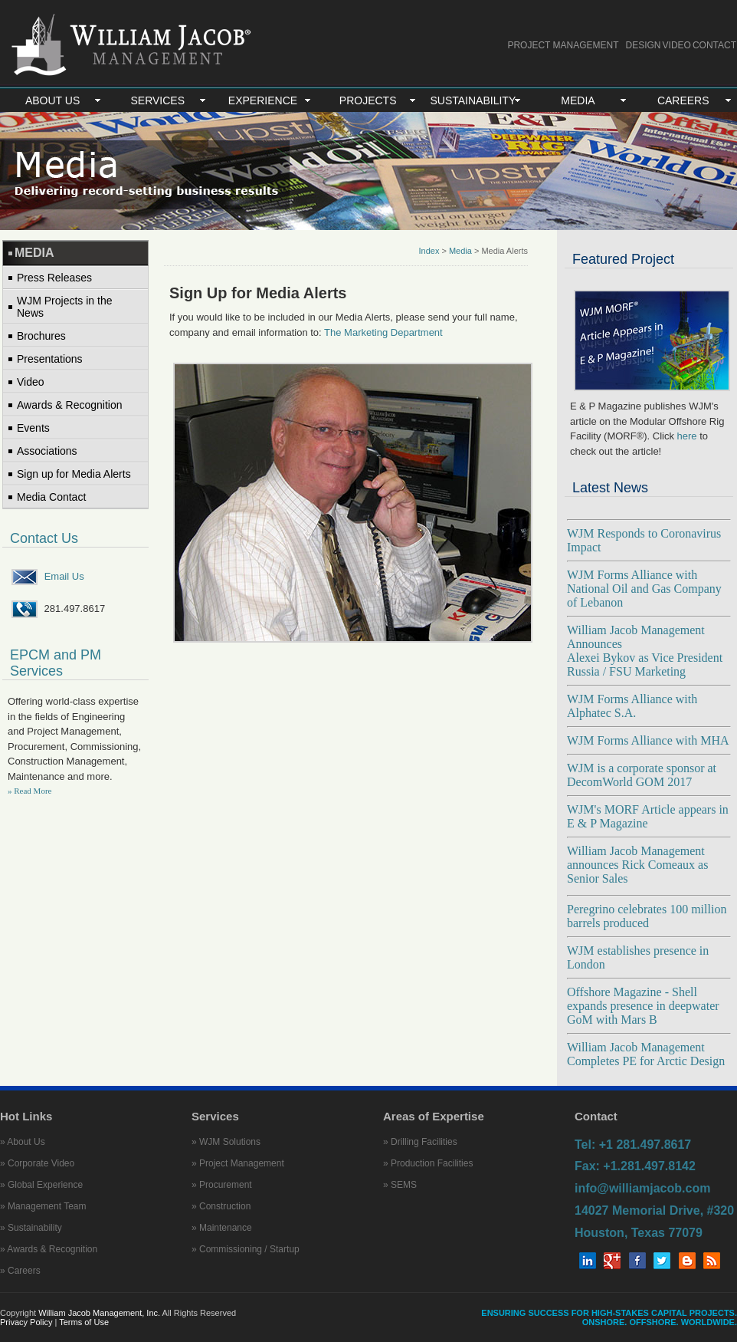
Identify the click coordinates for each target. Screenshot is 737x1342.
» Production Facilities (428, 1163)
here (687, 436)
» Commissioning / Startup (246, 1249)
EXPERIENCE (262, 100)
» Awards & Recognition (48, 1249)
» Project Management (238, 1163)
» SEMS (400, 1184)
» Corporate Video (37, 1163)
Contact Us (44, 538)
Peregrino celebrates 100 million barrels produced (646, 916)
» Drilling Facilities (420, 1141)
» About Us (22, 1141)
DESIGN (643, 45)
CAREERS (683, 100)
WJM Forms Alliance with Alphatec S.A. (632, 705)
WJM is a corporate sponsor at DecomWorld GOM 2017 (641, 774)
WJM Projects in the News (64, 306)
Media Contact (51, 497)
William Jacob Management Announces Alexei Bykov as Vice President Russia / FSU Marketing (644, 650)
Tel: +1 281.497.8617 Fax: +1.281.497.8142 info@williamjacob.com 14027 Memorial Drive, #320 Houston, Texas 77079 (654, 1188)
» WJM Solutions (226, 1141)
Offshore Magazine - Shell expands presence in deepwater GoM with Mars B (643, 1005)
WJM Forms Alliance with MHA (648, 740)
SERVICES (158, 100)
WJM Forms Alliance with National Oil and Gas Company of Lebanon (644, 588)
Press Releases (54, 277)
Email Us (64, 576)
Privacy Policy (27, 1322)
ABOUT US (52, 100)
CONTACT (714, 45)
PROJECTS (368, 100)
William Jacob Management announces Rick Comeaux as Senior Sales (637, 864)
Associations (47, 451)
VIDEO (677, 45)
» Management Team (43, 1206)
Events (33, 428)
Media (460, 250)
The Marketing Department (383, 332)
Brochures (41, 336)
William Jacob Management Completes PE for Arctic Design (646, 1054)
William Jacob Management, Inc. (99, 1312)
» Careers (20, 1270)
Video (30, 382)
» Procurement (222, 1184)
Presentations (50, 359)
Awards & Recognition (69, 405)
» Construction (221, 1206)
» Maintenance (222, 1227)
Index (428, 250)
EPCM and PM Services (55, 663)
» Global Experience (41, 1184)
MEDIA (578, 100)
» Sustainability (31, 1227)
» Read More (29, 790)
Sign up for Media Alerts (74, 474)
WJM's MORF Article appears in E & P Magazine (648, 816)
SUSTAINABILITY (473, 100)
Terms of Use (84, 1322)
